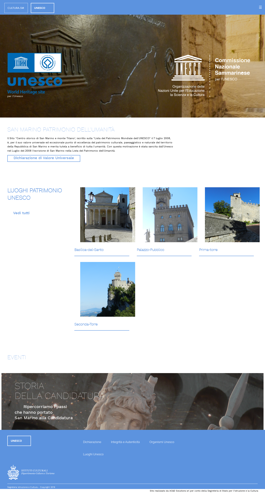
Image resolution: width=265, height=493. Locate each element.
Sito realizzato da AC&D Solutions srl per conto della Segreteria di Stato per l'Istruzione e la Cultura (204, 491)
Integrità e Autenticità (125, 442)
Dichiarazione (92, 442)
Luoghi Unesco (93, 454)
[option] (132, 59)
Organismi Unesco (161, 442)
